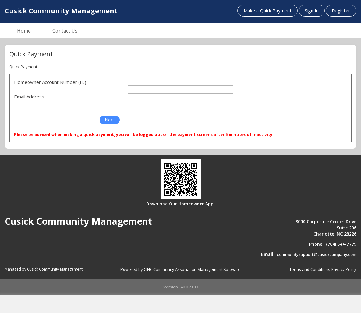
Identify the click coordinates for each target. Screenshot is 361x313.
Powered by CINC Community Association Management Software (180, 269)
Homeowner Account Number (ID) (50, 82)
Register (341, 10)
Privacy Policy (343, 269)
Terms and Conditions (309, 269)
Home (24, 30)
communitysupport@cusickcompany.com (316, 254)
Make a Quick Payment (268, 10)
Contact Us (64, 30)
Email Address (29, 96)
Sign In (312, 10)
